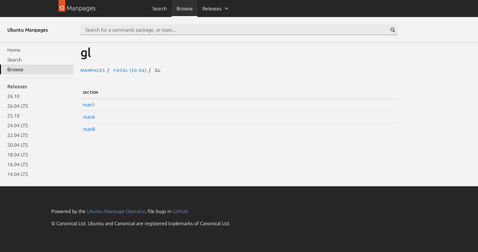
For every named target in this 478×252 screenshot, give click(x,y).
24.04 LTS (17, 125)
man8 (89, 129)
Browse (185, 8)
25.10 (13, 115)
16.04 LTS (17, 164)
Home (13, 50)
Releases (212, 8)
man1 (89, 104)
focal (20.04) (129, 70)
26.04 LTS (17, 106)
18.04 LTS (17, 154)
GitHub (180, 211)
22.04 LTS (17, 135)
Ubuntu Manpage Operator (116, 211)
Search (159, 8)
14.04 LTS (17, 174)
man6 (89, 117)
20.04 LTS (17, 145)
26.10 (13, 96)
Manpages (92, 70)
